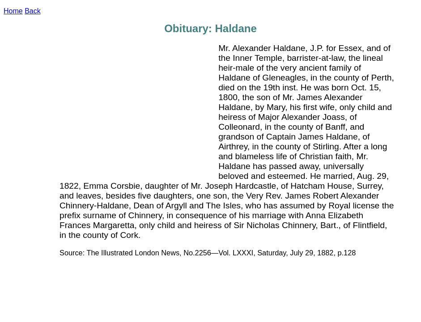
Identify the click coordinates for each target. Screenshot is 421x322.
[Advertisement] (139, 110)
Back (33, 11)
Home (13, 11)
